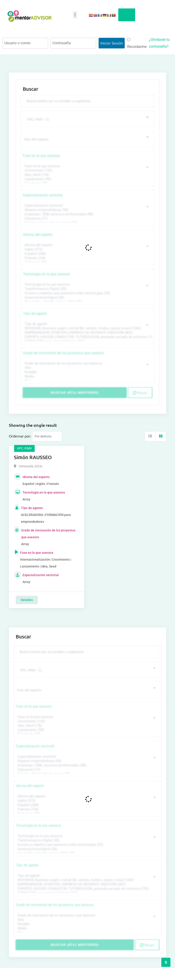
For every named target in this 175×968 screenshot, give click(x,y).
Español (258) (87, 254)
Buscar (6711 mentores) (75, 392)
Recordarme (137, 43)
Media (87, 376)
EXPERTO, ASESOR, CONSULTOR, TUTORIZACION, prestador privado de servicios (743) (87, 337)
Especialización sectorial (43, 195)
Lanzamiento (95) (87, 179)
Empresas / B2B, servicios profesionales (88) (87, 214)
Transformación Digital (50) (87, 289)
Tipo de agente (35, 313)
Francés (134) (87, 258)
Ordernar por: (20, 436)
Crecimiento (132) (87, 170)
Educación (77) (87, 218)
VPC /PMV (24, 448)
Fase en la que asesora (41, 156)
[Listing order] (47, 436)
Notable (87, 372)
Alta (87, 368)
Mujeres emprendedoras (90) (87, 210)
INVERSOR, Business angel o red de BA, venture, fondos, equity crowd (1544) (87, 328)
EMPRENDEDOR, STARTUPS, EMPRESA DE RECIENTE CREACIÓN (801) (87, 332)
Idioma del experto (38, 234)
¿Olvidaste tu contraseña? (159, 43)
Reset (140, 392)
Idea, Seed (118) (87, 175)
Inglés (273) (87, 249)
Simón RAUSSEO (33, 457)
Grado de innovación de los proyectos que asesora (63, 353)
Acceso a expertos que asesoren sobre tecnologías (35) (87, 293)
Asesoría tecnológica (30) (87, 297)
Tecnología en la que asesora (46, 274)
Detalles (27, 600)
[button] (75, 15)
